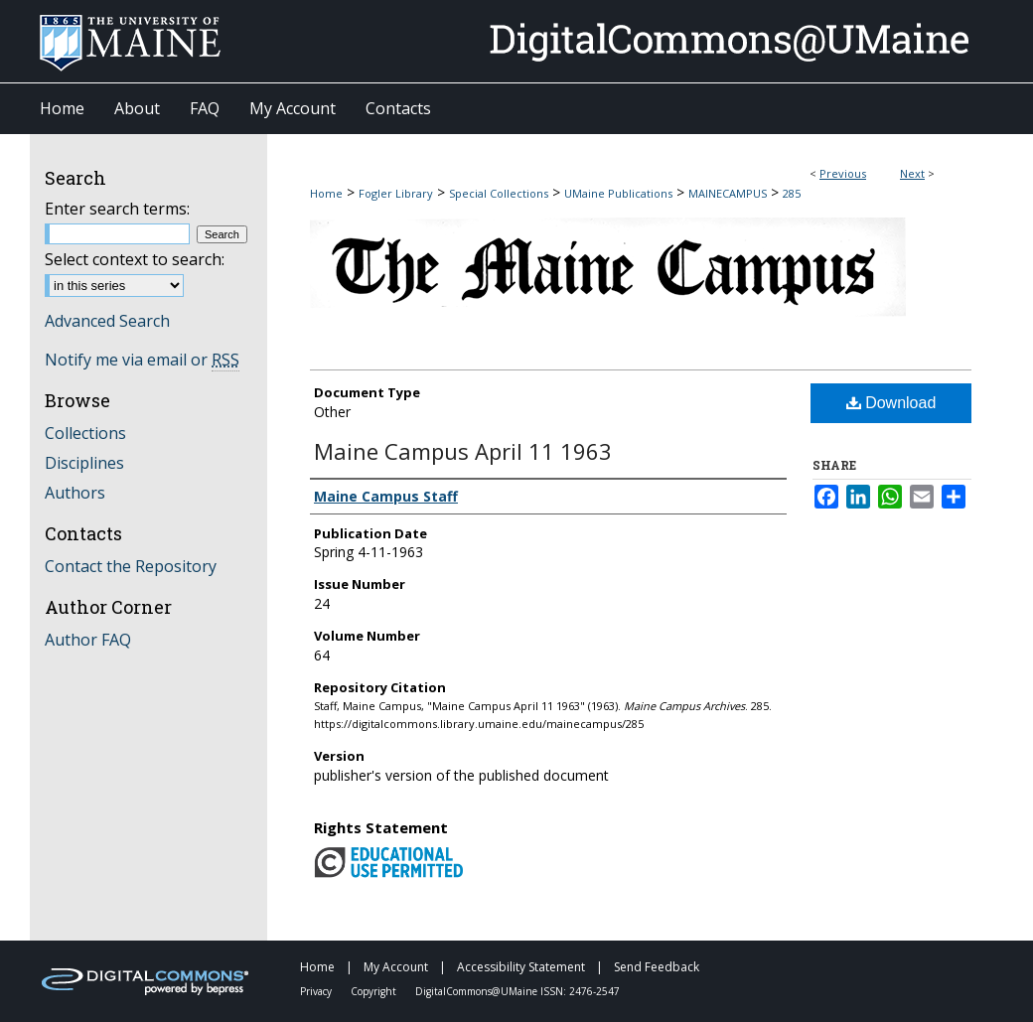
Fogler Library (396, 193)
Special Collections (498, 193)
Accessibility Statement (522, 966)
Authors (75, 493)
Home (326, 193)
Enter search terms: (117, 208)
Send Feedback (656, 966)
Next (912, 173)
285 (792, 193)
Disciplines (84, 463)
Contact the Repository (131, 566)
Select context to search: (134, 259)
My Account (397, 966)
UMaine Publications (618, 193)
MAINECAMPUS (727, 193)
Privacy (317, 991)
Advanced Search (107, 321)
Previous (842, 173)
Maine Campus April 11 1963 (463, 451)
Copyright (375, 991)
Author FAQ (88, 640)
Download (891, 402)
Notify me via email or (142, 359)
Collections (85, 433)
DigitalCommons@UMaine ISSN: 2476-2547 (517, 991)
